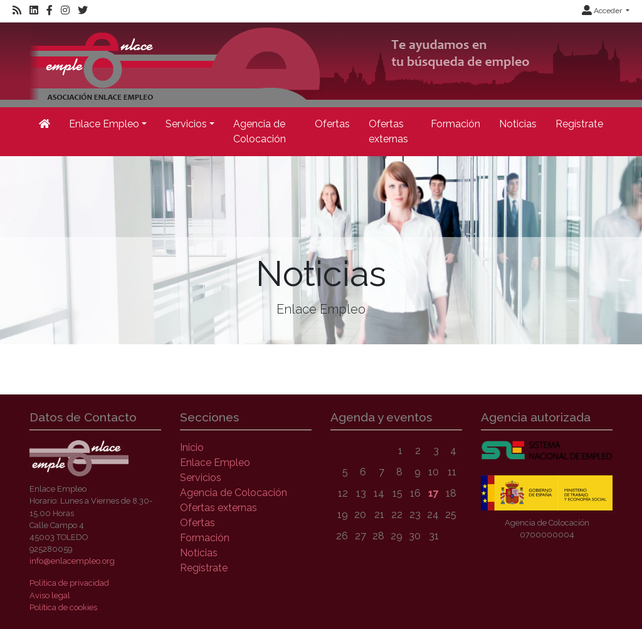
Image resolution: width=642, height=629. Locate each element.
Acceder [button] (603, 10)
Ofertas (332, 124)
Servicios (200, 478)
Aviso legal (49, 595)
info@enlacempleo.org (72, 561)
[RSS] (17, 10)
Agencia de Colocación (259, 131)
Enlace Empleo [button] (104, 124)
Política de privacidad (69, 583)
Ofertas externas (388, 131)
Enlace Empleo (215, 462)
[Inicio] (44, 124)
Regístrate (579, 124)
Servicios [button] (186, 124)
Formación (455, 124)
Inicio (192, 447)
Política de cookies (63, 607)
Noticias (518, 124)
